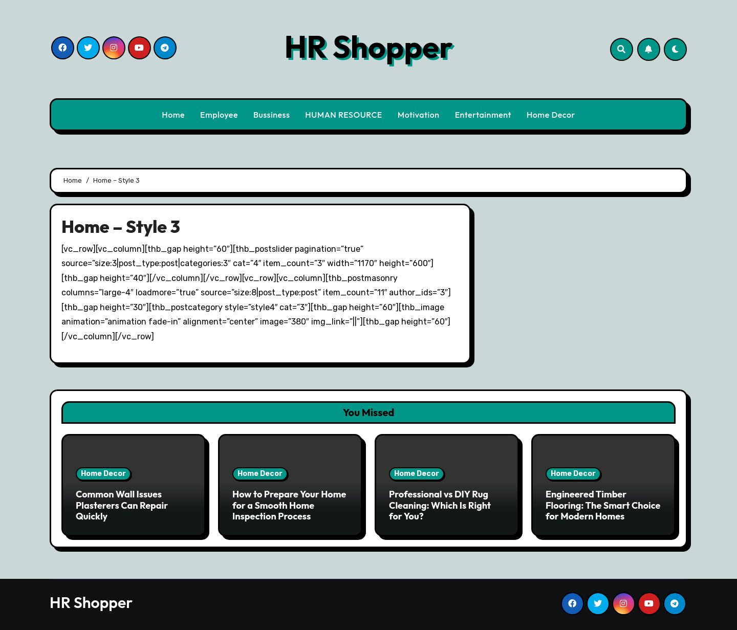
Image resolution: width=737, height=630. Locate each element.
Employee (219, 115)
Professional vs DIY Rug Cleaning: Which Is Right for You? (440, 505)
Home (173, 115)
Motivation (419, 115)
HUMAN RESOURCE (343, 115)
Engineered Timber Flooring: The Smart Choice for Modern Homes (603, 505)
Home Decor (551, 115)
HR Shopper (368, 46)
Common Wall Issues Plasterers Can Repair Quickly (122, 505)
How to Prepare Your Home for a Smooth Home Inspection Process (289, 505)
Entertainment (483, 115)
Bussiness (271, 115)
